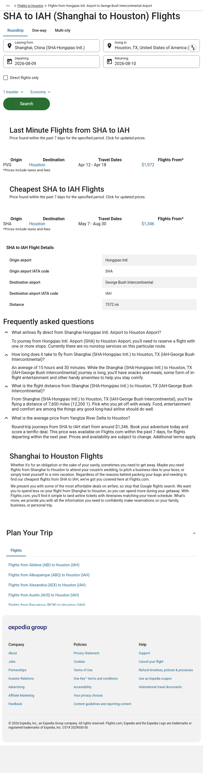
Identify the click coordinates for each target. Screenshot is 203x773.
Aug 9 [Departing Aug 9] (20, 66)
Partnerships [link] (17, 698)
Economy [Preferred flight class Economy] (41, 94)
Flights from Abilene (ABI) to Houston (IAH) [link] (43, 592)
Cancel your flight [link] (151, 689)
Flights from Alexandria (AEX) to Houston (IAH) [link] (47, 612)
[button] (101, 560)
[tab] (15, 33)
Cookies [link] (79, 689)
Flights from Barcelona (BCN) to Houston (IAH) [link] (46, 633)
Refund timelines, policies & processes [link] (166, 698)
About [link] (12, 681)
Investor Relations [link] (21, 706)
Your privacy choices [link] (88, 723)
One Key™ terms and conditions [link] (96, 706)
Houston (37, 192)
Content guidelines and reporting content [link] (102, 731)
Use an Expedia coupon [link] (155, 706)
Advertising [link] (16, 714)
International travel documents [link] (160, 714)
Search (26, 106)
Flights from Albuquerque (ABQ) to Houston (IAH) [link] (49, 602)
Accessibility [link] (82, 714)
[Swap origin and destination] (103, 48)
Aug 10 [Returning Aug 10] (121, 66)
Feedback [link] (15, 731)
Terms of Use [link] (83, 698)
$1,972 (148, 192)
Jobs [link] (11, 689)
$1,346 (148, 251)
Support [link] (144, 681)
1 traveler (13, 94)
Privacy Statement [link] (86, 681)
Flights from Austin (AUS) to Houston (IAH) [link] (43, 622)
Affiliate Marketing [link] (21, 723)
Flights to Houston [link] (44, 6)
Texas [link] (21, 6)
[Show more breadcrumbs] (8, 6)
